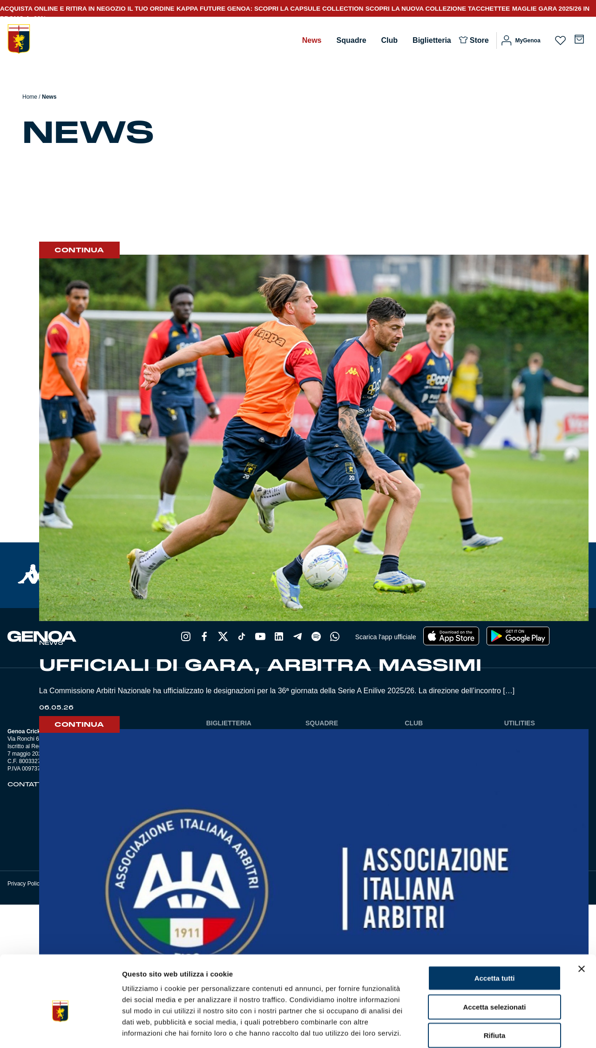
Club (389, 40)
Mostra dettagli (490, 1030)
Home (29, 97)
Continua (79, 250)
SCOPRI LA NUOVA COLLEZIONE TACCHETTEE (438, 8)
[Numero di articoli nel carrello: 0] (579, 39)
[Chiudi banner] (581, 921)
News (312, 40)
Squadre (351, 40)
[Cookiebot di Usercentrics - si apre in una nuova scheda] (60, 1030)
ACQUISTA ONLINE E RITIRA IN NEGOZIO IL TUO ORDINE (87, 8)
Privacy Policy (24, 883)
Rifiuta (495, 988)
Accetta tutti (494, 930)
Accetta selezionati (494, 959)
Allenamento (69, 168)
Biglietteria (432, 40)
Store (479, 40)
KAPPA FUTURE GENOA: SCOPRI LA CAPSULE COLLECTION (269, 8)
